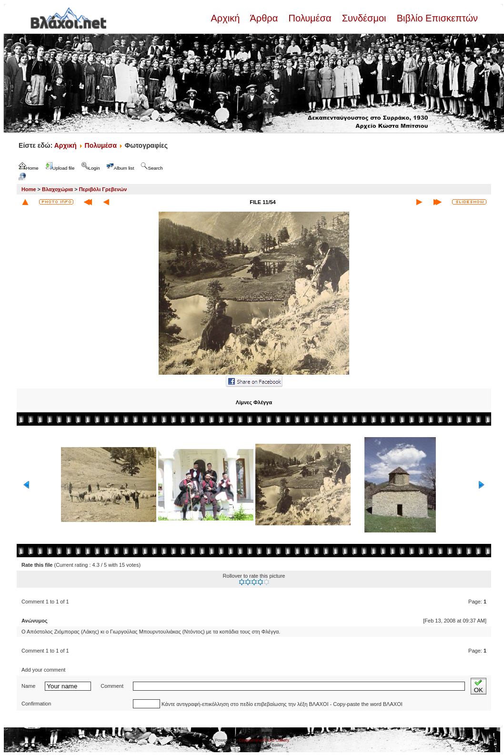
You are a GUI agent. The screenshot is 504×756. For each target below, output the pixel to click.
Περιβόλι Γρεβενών (103, 189)
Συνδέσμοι (364, 18)
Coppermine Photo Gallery (264, 740)
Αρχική (226, 18)
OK (478, 686)
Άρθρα (264, 18)
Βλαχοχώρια (57, 189)
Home (28, 189)
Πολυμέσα (310, 18)
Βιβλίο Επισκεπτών (436, 18)
